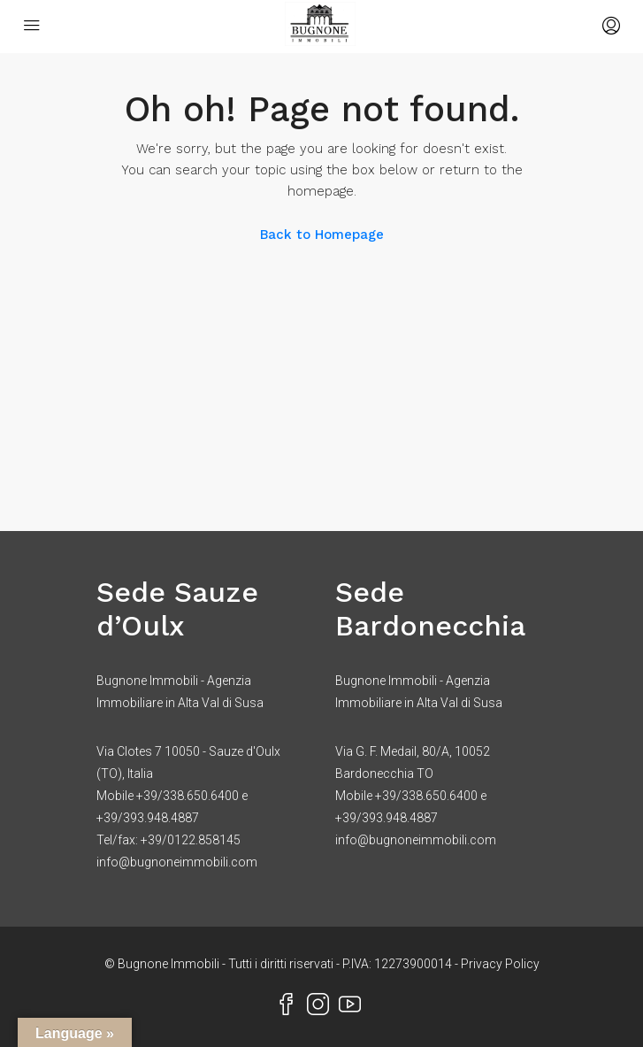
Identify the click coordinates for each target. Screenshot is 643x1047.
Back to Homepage (322, 235)
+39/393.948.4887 (147, 818)
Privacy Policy (500, 964)
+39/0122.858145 (191, 840)
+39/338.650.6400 (187, 796)
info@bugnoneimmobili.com (176, 862)
